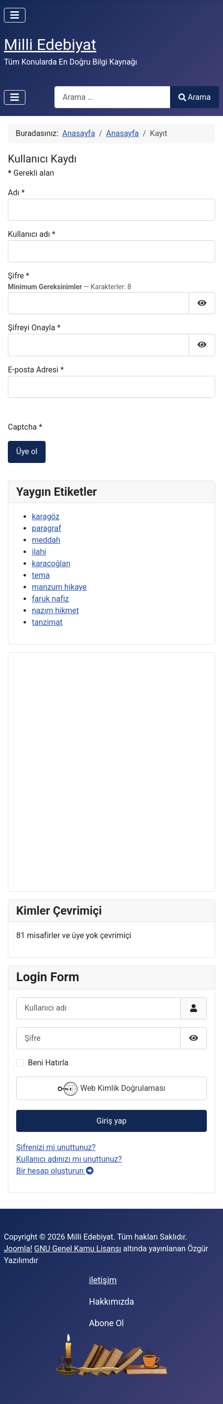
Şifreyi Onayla (34, 327)
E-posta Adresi (36, 369)
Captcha (25, 427)
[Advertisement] (111, 772)
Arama (194, 97)
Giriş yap (111, 1121)
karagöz (46, 516)
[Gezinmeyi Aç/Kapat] (14, 15)
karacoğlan (51, 563)
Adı (16, 192)
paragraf (46, 528)
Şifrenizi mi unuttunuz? (56, 1147)
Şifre (18, 275)
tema (41, 575)
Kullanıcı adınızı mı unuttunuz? (69, 1159)
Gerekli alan (31, 173)
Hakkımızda (111, 1302)
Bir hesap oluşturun (55, 1170)
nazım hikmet (55, 610)
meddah (46, 540)
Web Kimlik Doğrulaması (112, 1089)
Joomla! (18, 1248)
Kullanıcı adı (31, 234)
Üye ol (26, 451)
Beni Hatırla (48, 1062)
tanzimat (47, 622)
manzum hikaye (59, 587)
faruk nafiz (50, 598)
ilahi (39, 551)
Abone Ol (106, 1323)
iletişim (103, 1280)
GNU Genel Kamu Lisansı (77, 1248)
